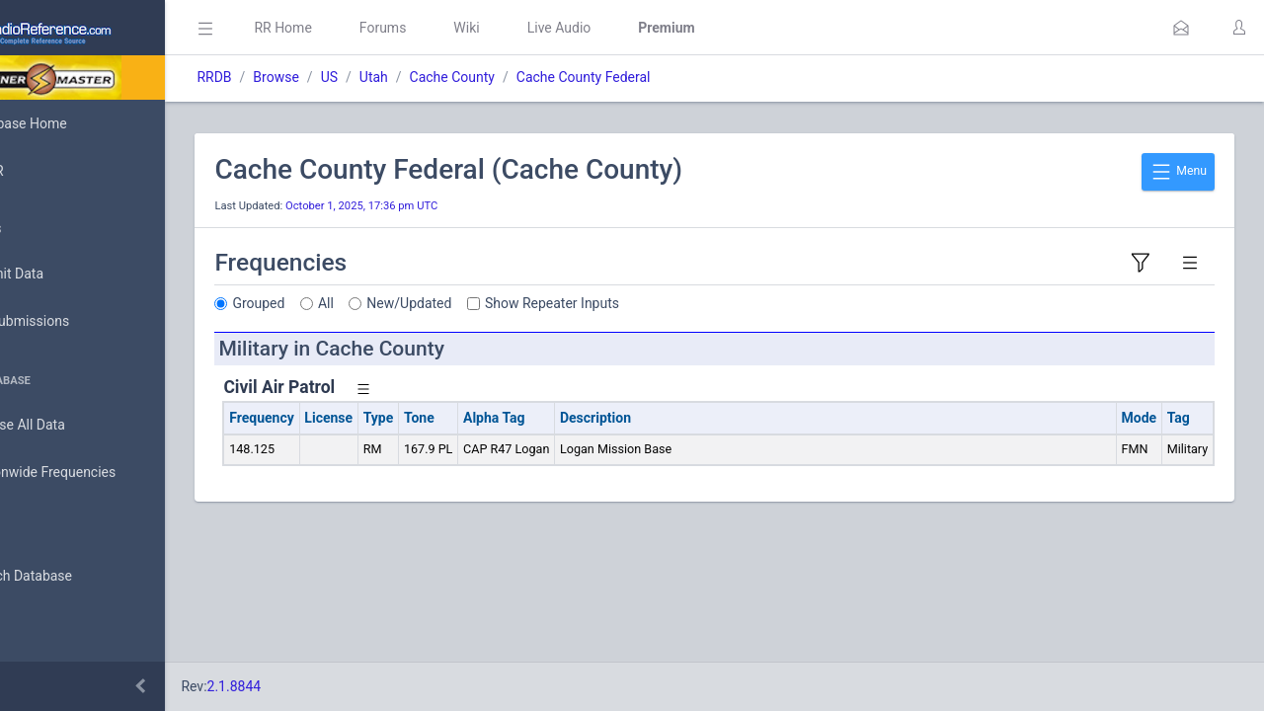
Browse (363, 77)
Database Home (77, 123)
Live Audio (646, 28)
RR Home (370, 28)
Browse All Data (76, 425)
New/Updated (496, 303)
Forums (470, 28)
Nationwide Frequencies (101, 473)
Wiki (554, 28)
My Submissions (78, 322)
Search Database (80, 576)
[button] (1181, 28)
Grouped (346, 303)
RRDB (301, 77)
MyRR (45, 171)
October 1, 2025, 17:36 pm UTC (449, 205)
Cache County (539, 77)
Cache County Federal (670, 77)
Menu (1178, 172)
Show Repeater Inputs (640, 303)
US (416, 77)
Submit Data (65, 274)
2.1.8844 (321, 686)
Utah (460, 77)
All (414, 303)
